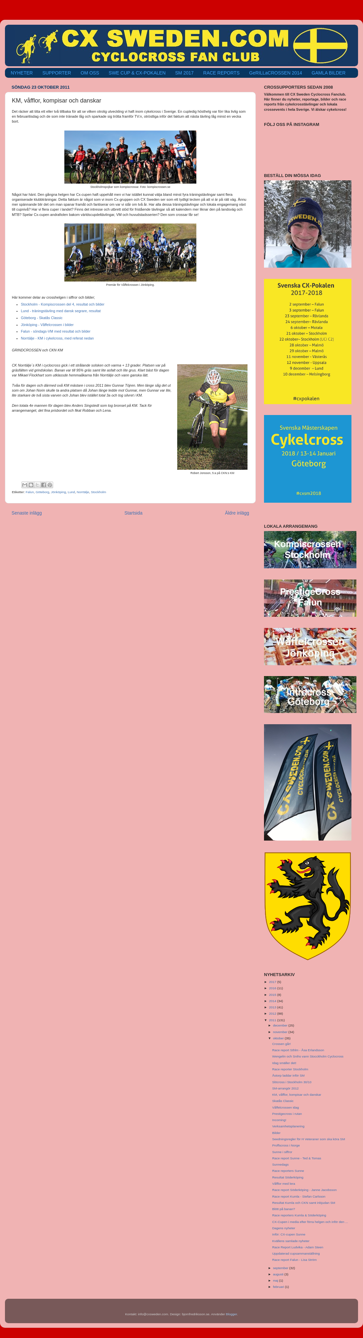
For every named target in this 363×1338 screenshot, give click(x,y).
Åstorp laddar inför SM (288, 1075)
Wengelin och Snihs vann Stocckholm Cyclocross (308, 1056)
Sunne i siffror (282, 1152)
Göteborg (42, 492)
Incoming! (279, 1120)
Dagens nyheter (283, 1228)
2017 (273, 982)
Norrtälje (83, 492)
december (280, 1025)
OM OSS (90, 72)
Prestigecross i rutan (287, 1113)
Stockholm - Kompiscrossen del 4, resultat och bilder (62, 304)
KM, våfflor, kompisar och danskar (296, 1094)
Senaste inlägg (27, 513)
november (280, 1032)
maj (276, 1280)
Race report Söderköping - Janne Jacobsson (304, 1190)
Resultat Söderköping (287, 1177)
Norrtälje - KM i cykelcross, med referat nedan (57, 338)
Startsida (133, 513)
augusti (278, 1274)
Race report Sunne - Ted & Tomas (296, 1158)
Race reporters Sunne (288, 1171)
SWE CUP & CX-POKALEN (137, 72)
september (281, 1268)
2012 (273, 1013)
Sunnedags (280, 1164)
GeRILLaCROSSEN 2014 (275, 72)
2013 (273, 1007)
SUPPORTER (56, 72)
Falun (30, 492)
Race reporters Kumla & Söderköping (299, 1215)
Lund (71, 492)
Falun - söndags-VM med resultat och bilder (55, 331)
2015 (273, 994)
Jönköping (58, 492)
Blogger (231, 1314)
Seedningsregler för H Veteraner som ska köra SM (308, 1139)
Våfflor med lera (283, 1183)
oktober (279, 1038)
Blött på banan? (283, 1209)
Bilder (276, 1133)
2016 (273, 988)
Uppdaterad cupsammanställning (296, 1253)
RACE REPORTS (221, 72)
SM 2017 (184, 72)
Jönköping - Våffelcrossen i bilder (47, 325)
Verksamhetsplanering (288, 1126)
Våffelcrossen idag (285, 1107)
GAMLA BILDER (329, 72)
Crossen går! (281, 1044)
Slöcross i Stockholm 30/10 (292, 1082)
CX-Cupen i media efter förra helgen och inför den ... (310, 1222)
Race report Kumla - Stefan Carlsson (298, 1196)
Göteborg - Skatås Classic (41, 318)
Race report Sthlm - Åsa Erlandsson (298, 1050)
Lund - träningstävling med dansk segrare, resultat (61, 311)
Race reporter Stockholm (290, 1069)
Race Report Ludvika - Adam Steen (297, 1247)
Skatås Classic (283, 1101)
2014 (273, 1001)
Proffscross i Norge (286, 1145)
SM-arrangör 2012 (285, 1088)
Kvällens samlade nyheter (291, 1241)
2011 (273, 1020)
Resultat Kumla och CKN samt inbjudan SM (303, 1202)
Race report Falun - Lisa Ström (294, 1260)
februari (279, 1287)
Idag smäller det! (284, 1063)
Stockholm (98, 492)
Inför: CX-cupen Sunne (288, 1234)
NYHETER (22, 72)
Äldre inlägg (237, 513)
